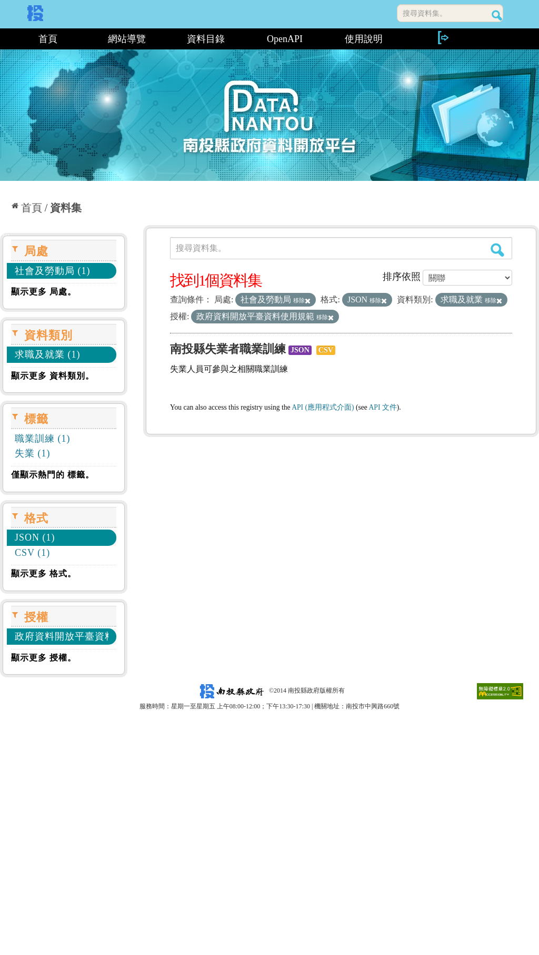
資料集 (66, 208)
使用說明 (364, 39)
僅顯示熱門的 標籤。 (52, 474)
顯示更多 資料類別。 (52, 375)
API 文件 (383, 407)
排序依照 (402, 276)
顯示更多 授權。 (43, 657)
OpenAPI (285, 39)
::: (4, 39)
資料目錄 (206, 39)
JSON (300, 350)
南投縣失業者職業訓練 (228, 348)
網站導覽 (127, 39)
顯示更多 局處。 (43, 291)
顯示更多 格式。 (43, 573)
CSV (325, 350)
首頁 (47, 39)
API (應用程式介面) (323, 407)
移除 (302, 300)
